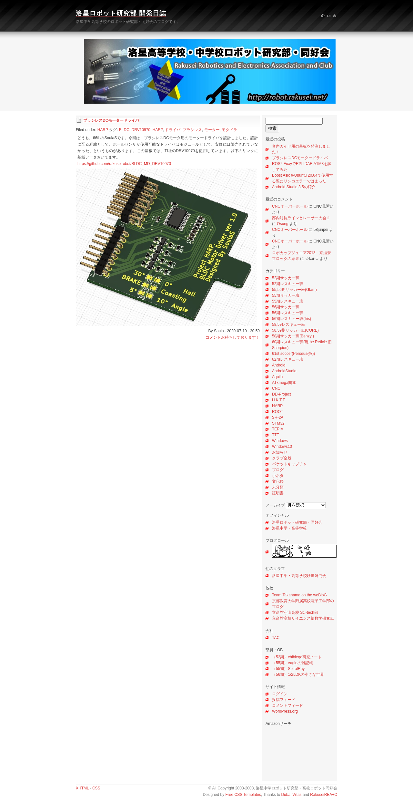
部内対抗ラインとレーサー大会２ (301, 218)
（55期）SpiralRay (288, 668)
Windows (280, 440)
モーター (212, 130)
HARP (277, 406)
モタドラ (229, 130)
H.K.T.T (278, 400)
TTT (275, 435)
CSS (96, 788)
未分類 (278, 487)
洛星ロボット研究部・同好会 (297, 522)
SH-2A (277, 417)
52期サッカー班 (285, 278)
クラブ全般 (281, 458)
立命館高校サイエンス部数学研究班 (303, 618)
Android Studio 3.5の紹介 (294, 187)
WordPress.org (285, 711)
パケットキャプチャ (289, 464)
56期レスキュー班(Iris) (291, 318)
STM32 (278, 423)
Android (278, 365)
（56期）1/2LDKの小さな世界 (298, 674)
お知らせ (279, 452)
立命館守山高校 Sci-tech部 (295, 612)
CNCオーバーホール (289, 206)
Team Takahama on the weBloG (299, 595)
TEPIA (277, 429)
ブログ (278, 470)
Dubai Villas (291, 794)
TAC (275, 637)
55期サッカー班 (285, 295)
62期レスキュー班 (287, 359)
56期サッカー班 (285, 307)
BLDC (124, 130)
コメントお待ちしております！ (233, 337)
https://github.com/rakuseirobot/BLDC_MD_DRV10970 (124, 163)
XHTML (82, 788)
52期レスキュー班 (287, 284)
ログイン (279, 694)
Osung (282, 223)
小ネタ (278, 475)
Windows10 (282, 446)
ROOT (277, 411)
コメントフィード (287, 705)
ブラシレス (192, 130)
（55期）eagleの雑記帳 (292, 663)
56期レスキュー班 (287, 313)
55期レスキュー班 (287, 301)
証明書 (278, 493)
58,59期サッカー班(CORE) (295, 330)
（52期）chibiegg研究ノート (297, 657)
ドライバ (172, 130)
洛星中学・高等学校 (289, 528)
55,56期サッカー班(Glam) (294, 289)
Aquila (277, 377)
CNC (276, 388)
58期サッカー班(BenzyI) (293, 336)
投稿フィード (283, 699)
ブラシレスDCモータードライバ (300, 158)
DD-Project (281, 394)
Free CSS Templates (243, 794)
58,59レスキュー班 (288, 324)
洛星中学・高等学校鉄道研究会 (299, 575)
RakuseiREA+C (323, 794)
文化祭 (278, 481)
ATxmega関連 (284, 382)
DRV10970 (141, 130)
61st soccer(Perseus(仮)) (293, 353)
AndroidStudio (284, 371)
